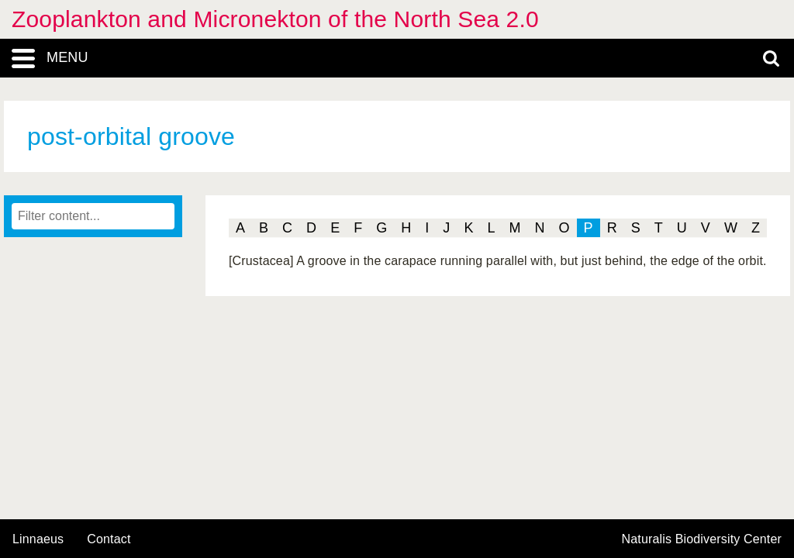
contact (108, 539)
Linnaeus (38, 539)
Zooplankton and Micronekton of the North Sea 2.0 (275, 19)
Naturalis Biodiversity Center (702, 539)
